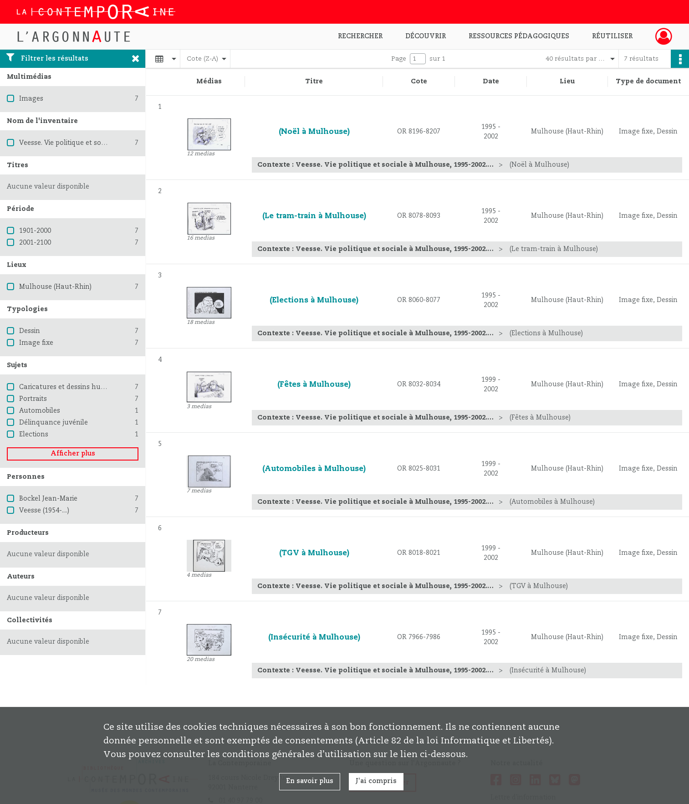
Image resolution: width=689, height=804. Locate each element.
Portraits (33, 399)
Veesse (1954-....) (44, 510)
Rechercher (360, 36)
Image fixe (36, 343)
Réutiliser (612, 36)
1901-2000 (35, 231)
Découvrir (425, 36)
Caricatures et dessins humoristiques (78, 387)
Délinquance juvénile (53, 423)
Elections (33, 434)
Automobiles (39, 411)
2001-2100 (35, 243)
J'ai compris (376, 781)
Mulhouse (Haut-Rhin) (55, 287)
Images (31, 99)
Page (398, 59)
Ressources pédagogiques (519, 36)
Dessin (29, 331)
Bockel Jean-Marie (48, 499)
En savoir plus (309, 781)
